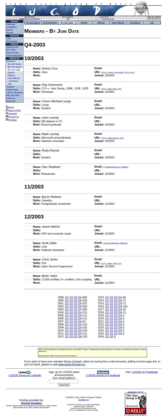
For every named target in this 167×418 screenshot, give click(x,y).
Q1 (67, 297)
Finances (10, 98)
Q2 (71, 297)
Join (10, 84)
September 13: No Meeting (30, 19)
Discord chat (12, 52)
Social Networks (14, 55)
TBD (68, 19)
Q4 (79, 297)
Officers (11, 75)
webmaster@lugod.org (71, 364)
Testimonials (12, 89)
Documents (11, 41)
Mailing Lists (12, 47)
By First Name (14, 67)
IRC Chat (10, 50)
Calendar (11, 113)
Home (10, 107)
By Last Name (14, 64)
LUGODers (13, 81)
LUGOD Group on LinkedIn (25, 374)
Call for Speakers (14, 92)
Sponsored (132, 392)
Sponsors (11, 101)
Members (10, 61)
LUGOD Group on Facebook (103, 374)
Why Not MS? (13, 95)
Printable (11, 120)
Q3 (75, 297)
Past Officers (14, 78)
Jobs (8, 38)
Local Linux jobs (108, 19)
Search (11, 72)
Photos (9, 32)
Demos (9, 30)
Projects (10, 87)
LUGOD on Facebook (145, 372)
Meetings (10, 24)
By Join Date (14, 69)
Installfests (11, 27)
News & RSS (13, 110)
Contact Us (12, 117)
